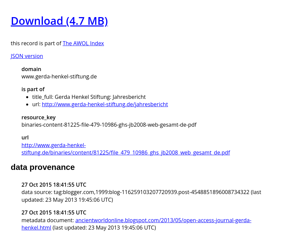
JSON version (27, 56)
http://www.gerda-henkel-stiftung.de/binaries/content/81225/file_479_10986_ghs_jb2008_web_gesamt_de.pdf (125, 148)
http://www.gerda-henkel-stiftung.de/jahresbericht (105, 104)
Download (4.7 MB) (59, 20)
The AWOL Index (83, 43)
